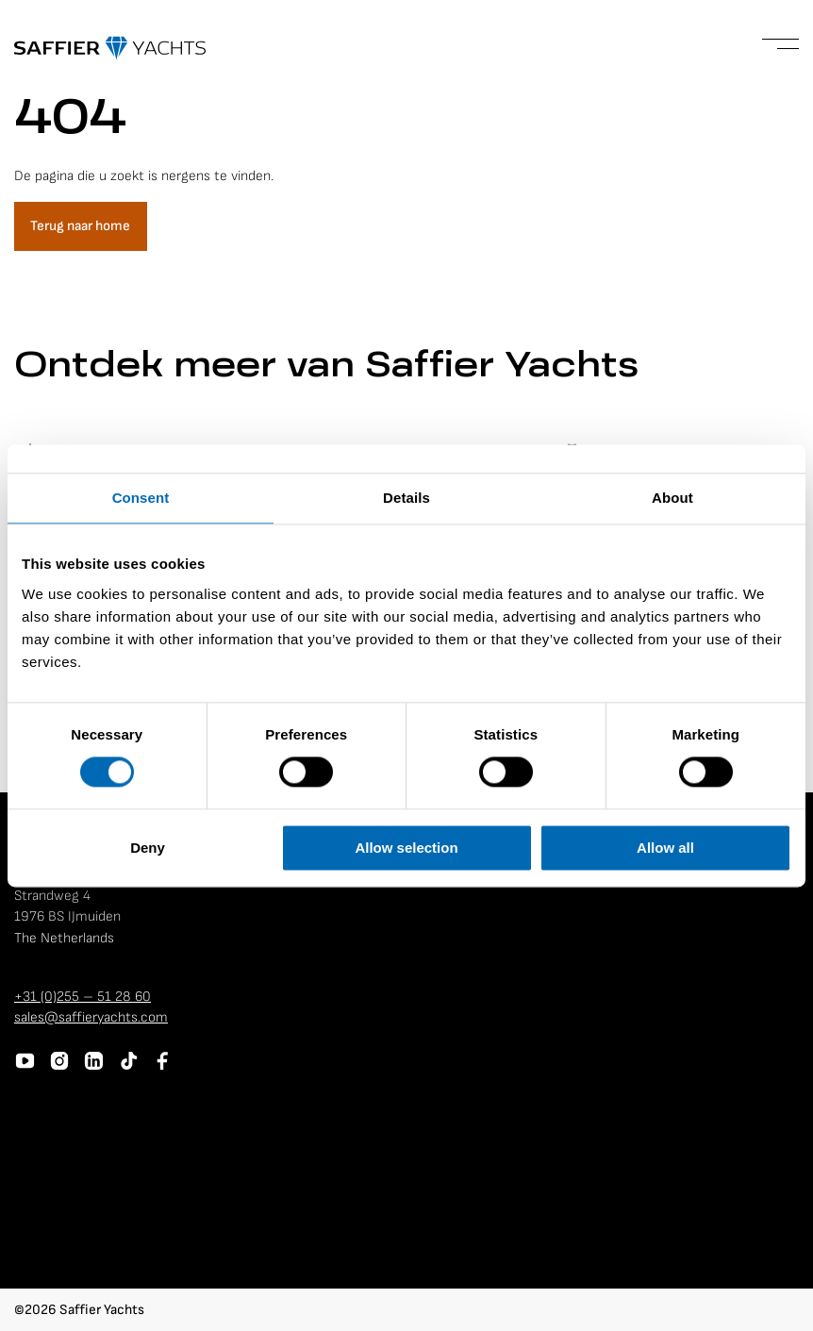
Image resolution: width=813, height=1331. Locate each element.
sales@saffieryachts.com (91, 1017)
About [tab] (672, 498)
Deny (147, 848)
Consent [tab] (141, 498)
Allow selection (406, 848)
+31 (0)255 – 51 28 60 (82, 997)
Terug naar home (80, 226)
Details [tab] (406, 498)
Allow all (665, 848)
